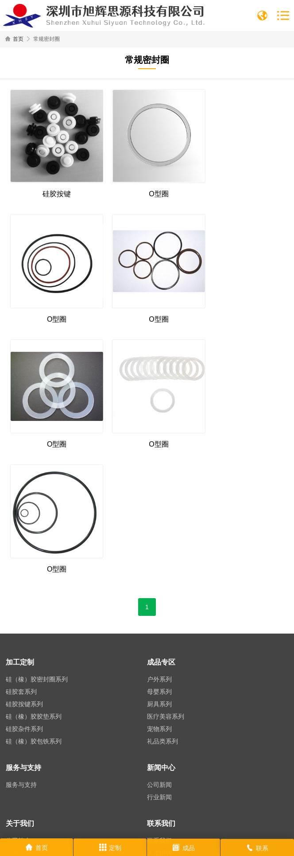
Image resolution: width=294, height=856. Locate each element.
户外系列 (159, 530)
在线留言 (159, 716)
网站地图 (264, 834)
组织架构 (18, 704)
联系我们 (159, 692)
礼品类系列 (162, 592)
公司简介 (18, 692)
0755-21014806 (52, 759)
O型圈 (147, 186)
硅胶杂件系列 (24, 580)
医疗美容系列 (165, 568)
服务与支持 (21, 636)
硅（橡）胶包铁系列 (34, 592)
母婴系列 (159, 543)
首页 (18, 39)
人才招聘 (159, 704)
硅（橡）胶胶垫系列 (34, 568)
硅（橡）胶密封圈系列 (37, 530)
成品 (184, 849)
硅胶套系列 (21, 543)
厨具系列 (159, 555)
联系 (257, 849)
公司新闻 (159, 636)
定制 (110, 848)
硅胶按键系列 (24, 555)
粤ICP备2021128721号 (218, 834)
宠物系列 (159, 580)
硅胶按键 (53, 186)
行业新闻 (159, 648)
